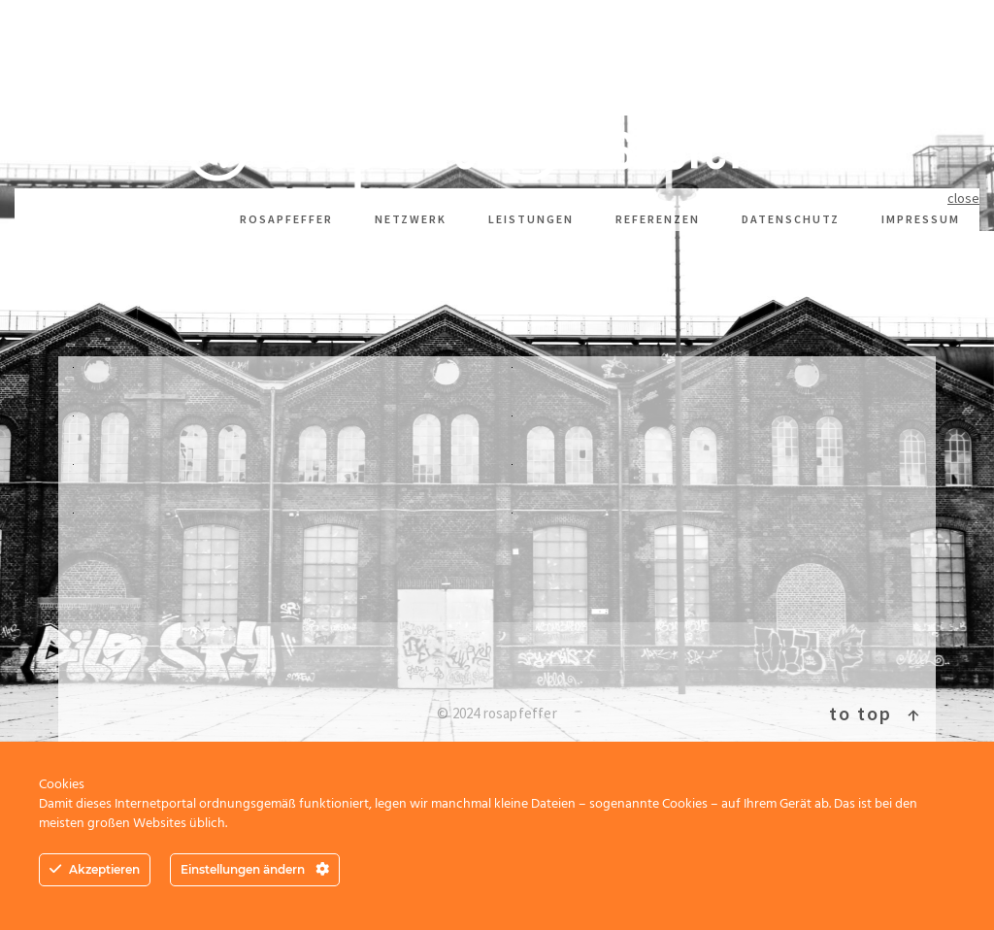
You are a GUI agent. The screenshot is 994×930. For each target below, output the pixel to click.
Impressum (920, 219)
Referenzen (657, 219)
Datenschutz (791, 219)
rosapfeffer (286, 219)
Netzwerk (411, 219)
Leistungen (531, 219)
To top (875, 713)
